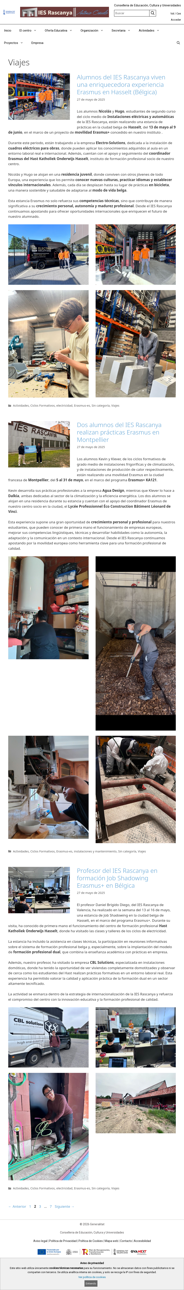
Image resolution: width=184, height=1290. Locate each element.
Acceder (176, 19)
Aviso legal (40, 1241)
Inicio (7, 30)
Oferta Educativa (60, 30)
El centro (30, 30)
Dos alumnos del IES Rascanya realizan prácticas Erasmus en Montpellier (119, 432)
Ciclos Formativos (42, 405)
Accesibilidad (142, 1241)
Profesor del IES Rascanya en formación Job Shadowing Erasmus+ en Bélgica (117, 878)
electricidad (64, 405)
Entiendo (91, 1283)
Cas (178, 13)
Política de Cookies (91, 1241)
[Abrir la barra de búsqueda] (178, 43)
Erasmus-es (82, 405)
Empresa (37, 43)
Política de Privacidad (63, 1241)
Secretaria (123, 30)
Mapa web (111, 1241)
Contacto (126, 1241)
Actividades (151, 30)
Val (172, 13)
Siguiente (64, 1206)
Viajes (115, 405)
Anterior (17, 1206)
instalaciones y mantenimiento (95, 851)
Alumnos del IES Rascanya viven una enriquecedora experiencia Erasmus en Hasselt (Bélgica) (121, 84)
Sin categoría (100, 405)
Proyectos (15, 43)
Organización (94, 30)
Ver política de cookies (92, 1277)
